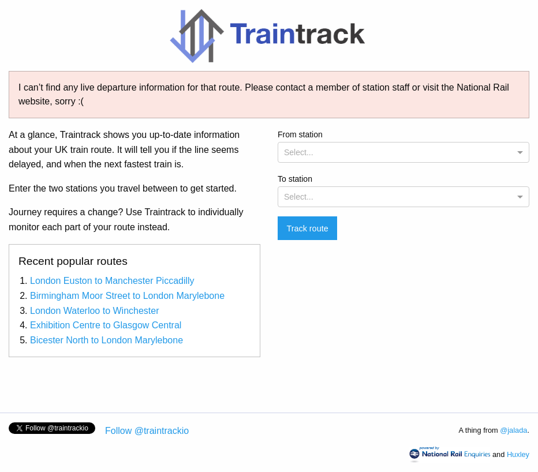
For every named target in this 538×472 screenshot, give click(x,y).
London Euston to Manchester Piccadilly (112, 281)
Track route (307, 228)
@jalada (513, 430)
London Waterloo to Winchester (94, 311)
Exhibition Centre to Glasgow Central (105, 325)
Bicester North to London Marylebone (106, 340)
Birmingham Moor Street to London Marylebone (127, 296)
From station (403, 146)
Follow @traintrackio (147, 431)
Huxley (518, 454)
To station (403, 190)
